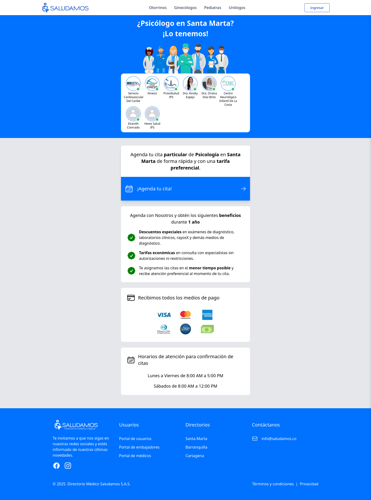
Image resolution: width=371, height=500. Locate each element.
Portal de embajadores (139, 447)
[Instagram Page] (68, 465)
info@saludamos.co (279, 438)
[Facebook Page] (56, 465)
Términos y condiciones (273, 483)
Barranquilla (196, 447)
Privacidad (309, 483)
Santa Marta (196, 438)
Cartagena (195, 455)
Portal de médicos (135, 455)
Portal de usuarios (135, 438)
